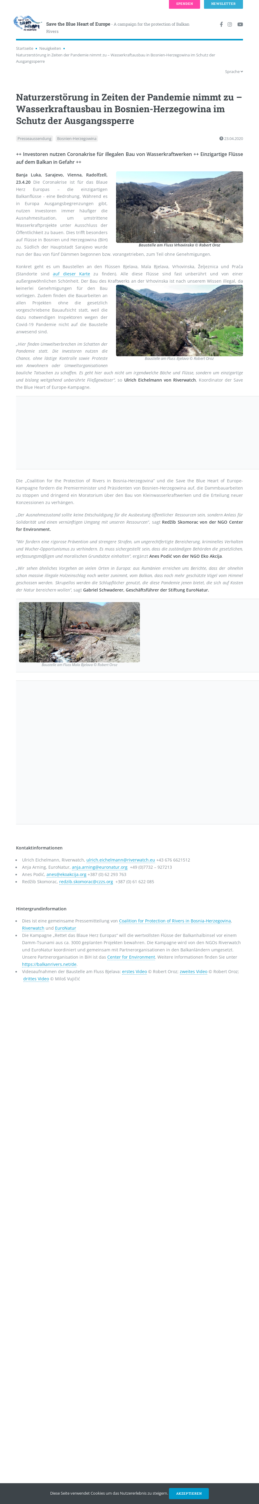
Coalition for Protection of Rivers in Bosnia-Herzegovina (175, 921)
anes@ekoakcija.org (66, 874)
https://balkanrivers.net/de (49, 964)
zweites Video (193, 971)
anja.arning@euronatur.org (100, 867)
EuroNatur (65, 928)
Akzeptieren (189, 1493)
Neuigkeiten (50, 48)
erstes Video (134, 971)
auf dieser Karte (71, 274)
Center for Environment (131, 957)
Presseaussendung (34, 138)
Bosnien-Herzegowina (76, 138)
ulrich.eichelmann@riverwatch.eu (120, 860)
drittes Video (36, 979)
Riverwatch (33, 928)
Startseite (24, 48)
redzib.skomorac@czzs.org (86, 881)
